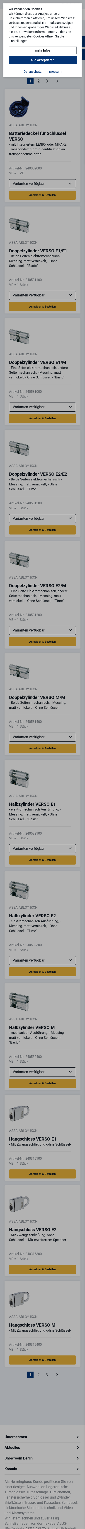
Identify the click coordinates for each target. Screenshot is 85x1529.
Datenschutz (32, 71)
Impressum (53, 71)
